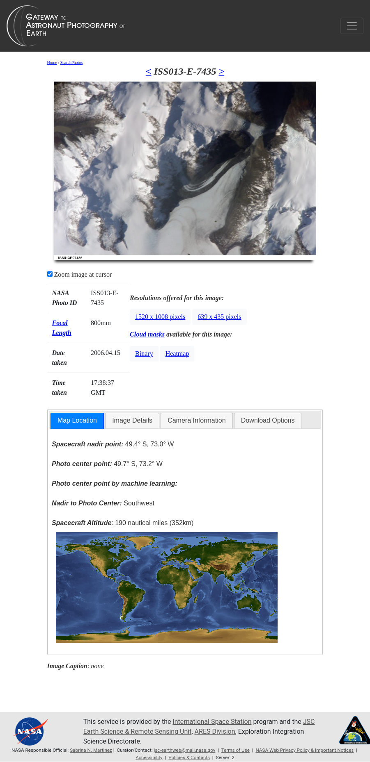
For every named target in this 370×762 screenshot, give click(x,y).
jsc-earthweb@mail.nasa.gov (184, 750)
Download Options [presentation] (268, 420)
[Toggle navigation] (351, 26)
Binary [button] (144, 353)
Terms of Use (235, 750)
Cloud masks (147, 334)
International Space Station (211, 722)
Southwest (103, 503)
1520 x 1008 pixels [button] (160, 316)
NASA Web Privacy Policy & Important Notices (304, 750)
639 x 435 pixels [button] (219, 316)
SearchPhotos (71, 62)
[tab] (77, 421)
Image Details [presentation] (132, 420)
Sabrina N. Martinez (91, 750)
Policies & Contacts (189, 757)
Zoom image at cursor (79, 274)
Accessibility (149, 757)
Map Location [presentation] (77, 420)
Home (52, 62)
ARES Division (215, 731)
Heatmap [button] (177, 353)
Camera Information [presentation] (196, 420)
